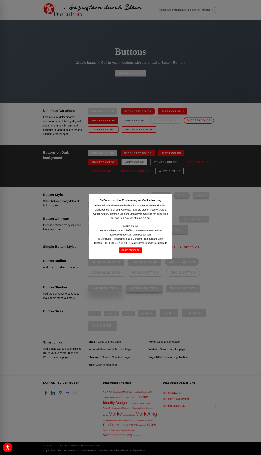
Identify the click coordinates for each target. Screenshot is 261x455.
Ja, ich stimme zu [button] (130, 250)
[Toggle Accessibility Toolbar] (7, 447)
